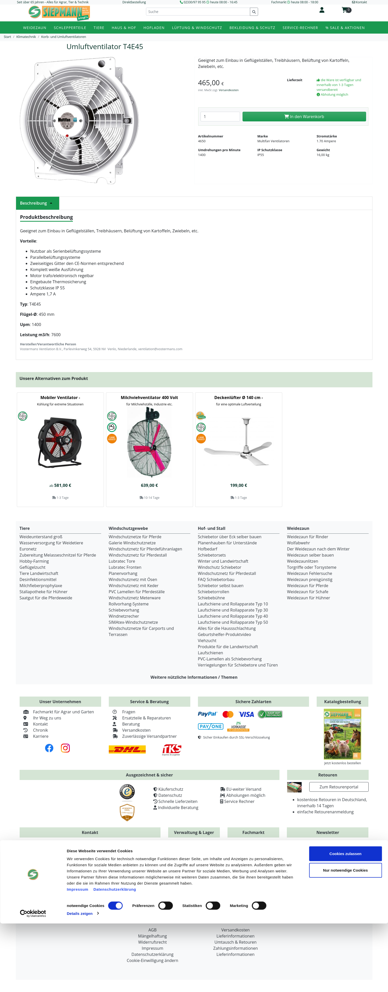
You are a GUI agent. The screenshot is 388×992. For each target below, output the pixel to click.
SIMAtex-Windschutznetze (133, 622)
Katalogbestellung (342, 701)
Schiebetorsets (212, 555)
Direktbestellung (134, 2)
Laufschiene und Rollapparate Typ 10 (233, 604)
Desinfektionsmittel (38, 579)
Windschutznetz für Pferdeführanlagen (145, 549)
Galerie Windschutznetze (132, 543)
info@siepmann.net (99, 877)
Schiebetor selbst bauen (221, 585)
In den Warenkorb (304, 116)
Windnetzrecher (124, 616)
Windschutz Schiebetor (220, 567)
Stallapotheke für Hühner (44, 591)
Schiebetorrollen (213, 591)
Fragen (122, 712)
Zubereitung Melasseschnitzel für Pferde (58, 555)
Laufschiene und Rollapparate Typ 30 (233, 610)
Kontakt (34, 724)
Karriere (34, 736)
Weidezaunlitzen (302, 561)
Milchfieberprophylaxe (41, 585)
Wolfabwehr (298, 543)
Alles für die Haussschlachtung (227, 628)
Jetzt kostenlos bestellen (342, 763)
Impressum (77, 958)
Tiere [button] (99, 27)
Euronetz (28, 549)
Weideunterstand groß (41, 537)
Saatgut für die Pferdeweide (46, 598)
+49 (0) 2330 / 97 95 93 (127, 853)
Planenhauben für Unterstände (227, 543)
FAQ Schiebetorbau (216, 579)
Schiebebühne (211, 598)
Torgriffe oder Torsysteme (312, 567)
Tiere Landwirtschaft (39, 573)
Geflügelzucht (33, 567)
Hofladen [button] (154, 27)
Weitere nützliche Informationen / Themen (194, 677)
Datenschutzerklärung (114, 958)
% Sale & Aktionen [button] (345, 27)
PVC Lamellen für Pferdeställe (137, 591)
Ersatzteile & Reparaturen (140, 718)
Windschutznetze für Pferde (135, 537)
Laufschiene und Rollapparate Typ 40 (233, 616)
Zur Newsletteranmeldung (328, 873)
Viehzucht (207, 640)
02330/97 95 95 (195, 2)
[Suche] (198, 12)
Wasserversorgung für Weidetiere (51, 543)
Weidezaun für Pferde (307, 585)
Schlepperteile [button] (70, 27)
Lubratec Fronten (125, 567)
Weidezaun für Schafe (307, 591)
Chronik (34, 730)
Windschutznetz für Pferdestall (138, 555)
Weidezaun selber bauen (310, 555)
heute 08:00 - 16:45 (223, 2)
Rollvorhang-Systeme (129, 604)
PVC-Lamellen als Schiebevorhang (230, 659)
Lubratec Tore (122, 561)
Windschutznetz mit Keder (134, 585)
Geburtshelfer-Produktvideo (224, 634)
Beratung (124, 724)
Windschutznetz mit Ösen (133, 579)
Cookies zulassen (345, 922)
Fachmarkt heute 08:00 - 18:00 (294, 2)
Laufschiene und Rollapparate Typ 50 (233, 622)
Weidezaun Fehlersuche (309, 573)
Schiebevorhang (124, 610)
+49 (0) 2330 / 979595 (53, 853)
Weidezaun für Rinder (307, 537)
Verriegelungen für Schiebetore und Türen (238, 665)
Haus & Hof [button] (124, 27)
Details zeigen (79, 982)
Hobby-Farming (34, 561)
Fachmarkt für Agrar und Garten (57, 712)
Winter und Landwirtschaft (223, 561)
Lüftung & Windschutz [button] (197, 27)
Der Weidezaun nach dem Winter (318, 549)
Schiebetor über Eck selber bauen (230, 537)
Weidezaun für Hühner (308, 598)
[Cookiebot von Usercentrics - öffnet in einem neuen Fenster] (33, 982)
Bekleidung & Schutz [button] (252, 27)
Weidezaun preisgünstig (309, 579)
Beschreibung (37, 203)
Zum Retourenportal (338, 787)
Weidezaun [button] (35, 27)
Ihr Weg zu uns (40, 718)
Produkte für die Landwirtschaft (228, 646)
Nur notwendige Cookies (345, 939)
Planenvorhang (123, 573)
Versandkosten (229, 90)
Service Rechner (239, 801)
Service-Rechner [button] (300, 27)
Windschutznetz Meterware (135, 598)
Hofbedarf (207, 549)
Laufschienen (210, 653)
